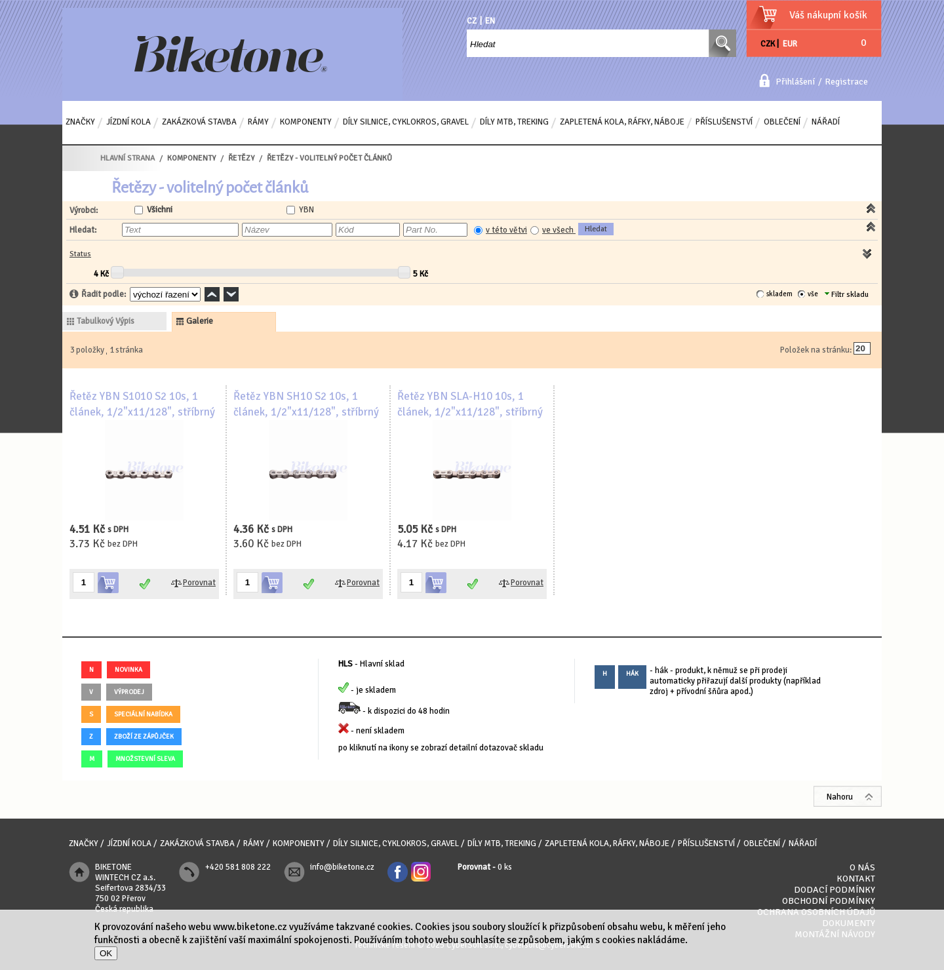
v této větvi (506, 230)
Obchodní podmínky (828, 900)
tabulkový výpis (105, 321)
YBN (306, 209)
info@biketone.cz (342, 867)
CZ (472, 21)
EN (490, 21)
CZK (767, 44)
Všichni (159, 209)
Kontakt (855, 878)
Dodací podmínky (834, 889)
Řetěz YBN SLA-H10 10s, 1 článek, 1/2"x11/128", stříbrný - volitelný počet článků (470, 412)
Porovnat (199, 582)
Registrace (846, 81)
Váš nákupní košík (828, 15)
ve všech (559, 230)
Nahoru (840, 797)
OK (106, 953)
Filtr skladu (847, 295)
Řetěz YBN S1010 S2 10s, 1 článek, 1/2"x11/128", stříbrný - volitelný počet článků (142, 412)
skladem (779, 294)
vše (813, 294)
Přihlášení (795, 81)
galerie (199, 321)
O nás (862, 867)
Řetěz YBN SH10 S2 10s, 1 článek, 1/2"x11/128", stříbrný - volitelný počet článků (306, 412)
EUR (790, 44)
